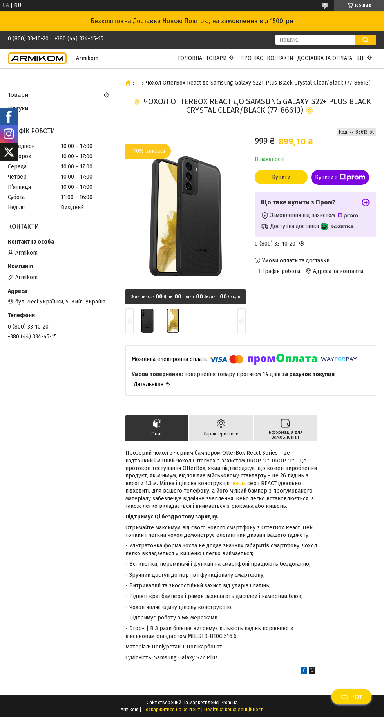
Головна (190, 58)
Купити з (340, 177)
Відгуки (18, 108)
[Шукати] (365, 40)
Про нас (251, 58)
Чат (351, 696)
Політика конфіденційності (234, 709)
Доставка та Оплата (324, 58)
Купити (281, 177)
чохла (238, 483)
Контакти (280, 58)
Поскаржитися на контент (171, 709)
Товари (216, 58)
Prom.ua (229, 702)
